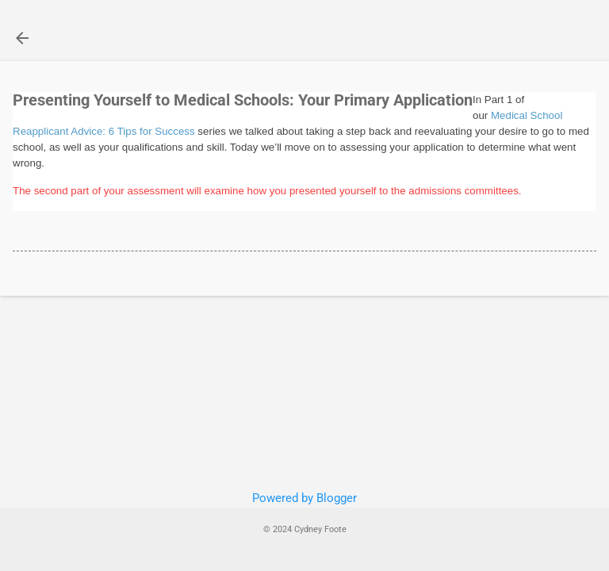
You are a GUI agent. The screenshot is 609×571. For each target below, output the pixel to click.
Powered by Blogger (304, 498)
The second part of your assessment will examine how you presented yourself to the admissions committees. (267, 191)
